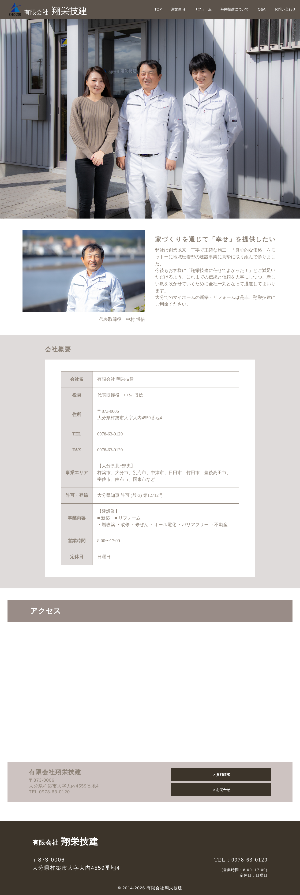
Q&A (261, 9)
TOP (158, 9)
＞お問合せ (221, 790)
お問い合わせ (285, 9)
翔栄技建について (235, 9)
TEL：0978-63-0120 (241, 860)
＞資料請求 (221, 774)
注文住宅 (178, 9)
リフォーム (203, 9)
